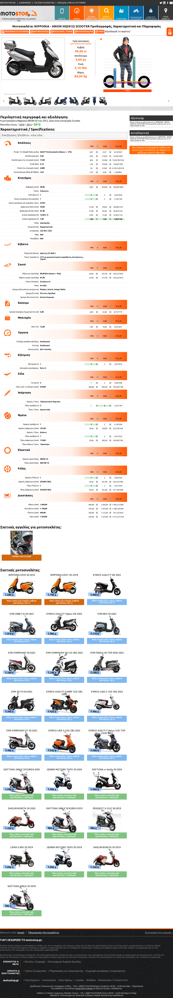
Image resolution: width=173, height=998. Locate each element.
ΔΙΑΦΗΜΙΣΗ (25, 2)
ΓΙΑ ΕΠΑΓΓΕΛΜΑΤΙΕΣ (44, 2)
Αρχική (20, 932)
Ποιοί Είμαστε (32, 980)
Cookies (80, 980)
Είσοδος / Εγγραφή (35, 961)
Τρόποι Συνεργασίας (35, 972)
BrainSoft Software (84, 988)
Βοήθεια (91, 980)
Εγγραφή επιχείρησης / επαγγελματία (105, 972)
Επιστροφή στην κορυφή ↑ (159, 932)
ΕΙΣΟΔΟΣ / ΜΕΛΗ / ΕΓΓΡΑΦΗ (71, 2)
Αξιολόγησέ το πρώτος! (117, 31)
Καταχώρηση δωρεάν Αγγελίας (64, 961)
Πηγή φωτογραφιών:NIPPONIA (14, 94)
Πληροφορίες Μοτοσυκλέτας (43, 932)
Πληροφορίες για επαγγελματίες (65, 972)
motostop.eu (49, 980)
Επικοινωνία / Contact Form (113, 980)
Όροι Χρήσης (66, 980)
